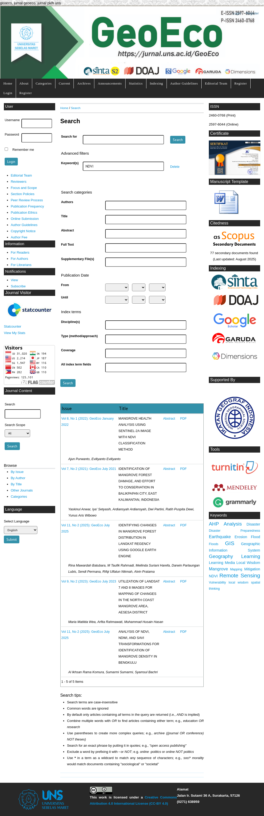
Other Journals (22, 490)
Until (64, 297)
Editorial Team (216, 83)
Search (75, 108)
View (14, 280)
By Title (16, 484)
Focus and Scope (24, 188)
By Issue (17, 472)
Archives (84, 83)
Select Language (16, 521)
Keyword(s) (70, 163)
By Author (18, 478)
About (24, 83)
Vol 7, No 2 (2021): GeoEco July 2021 (88, 469)
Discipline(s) (70, 322)
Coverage (68, 350)
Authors (67, 202)
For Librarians (21, 265)
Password (12, 134)
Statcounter (12, 326)
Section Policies (23, 194)
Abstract (67, 230)
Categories (44, 83)
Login (237, 13)
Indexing (156, 83)
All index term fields (76, 364)
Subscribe (18, 286)
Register (252, 13)
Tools (215, 449)
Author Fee (19, 237)
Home (7, 83)
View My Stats (14, 333)
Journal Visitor (18, 292)
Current (64, 83)
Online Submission (25, 219)
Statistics (136, 83)
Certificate (219, 133)
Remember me (23, 150)
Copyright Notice (23, 231)
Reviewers (19, 182)
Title (64, 216)
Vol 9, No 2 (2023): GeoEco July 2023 (88, 581)
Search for (69, 136)
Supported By (222, 380)
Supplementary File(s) (77, 259)
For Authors (19, 259)
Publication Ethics (24, 212)
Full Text (67, 244)
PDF (183, 418)
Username (12, 120)
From (65, 285)
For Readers (20, 252)
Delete (174, 166)
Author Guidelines (184, 83)
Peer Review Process (27, 200)
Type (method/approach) (79, 336)
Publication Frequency (27, 206)
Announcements (110, 83)
